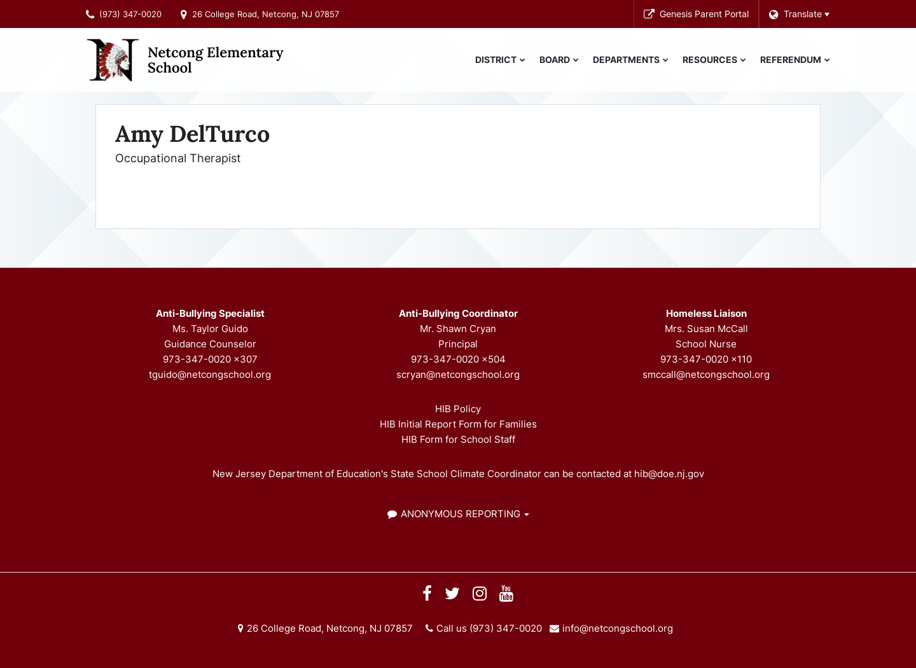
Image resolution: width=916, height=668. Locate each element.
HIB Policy (458, 409)
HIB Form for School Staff (458, 439)
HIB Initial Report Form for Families (458, 424)
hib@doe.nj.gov (669, 474)
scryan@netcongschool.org (458, 374)
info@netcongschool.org (617, 628)
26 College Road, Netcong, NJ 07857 (265, 14)
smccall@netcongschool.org (706, 374)
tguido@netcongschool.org (210, 374)
